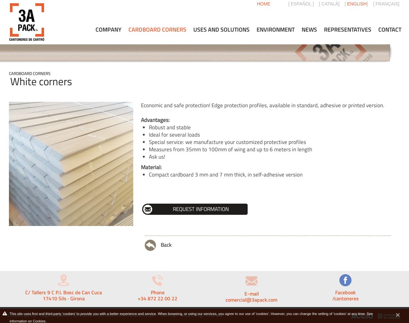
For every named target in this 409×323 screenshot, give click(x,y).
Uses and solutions (221, 30)
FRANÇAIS (386, 3)
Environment (276, 30)
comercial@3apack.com (251, 300)
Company (108, 30)
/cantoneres (345, 298)
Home (263, 3)
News (309, 30)
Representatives (347, 30)
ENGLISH (357, 3)
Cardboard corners (29, 73)
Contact (389, 30)
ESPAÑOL (301, 3)
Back (158, 245)
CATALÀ (329, 3)
